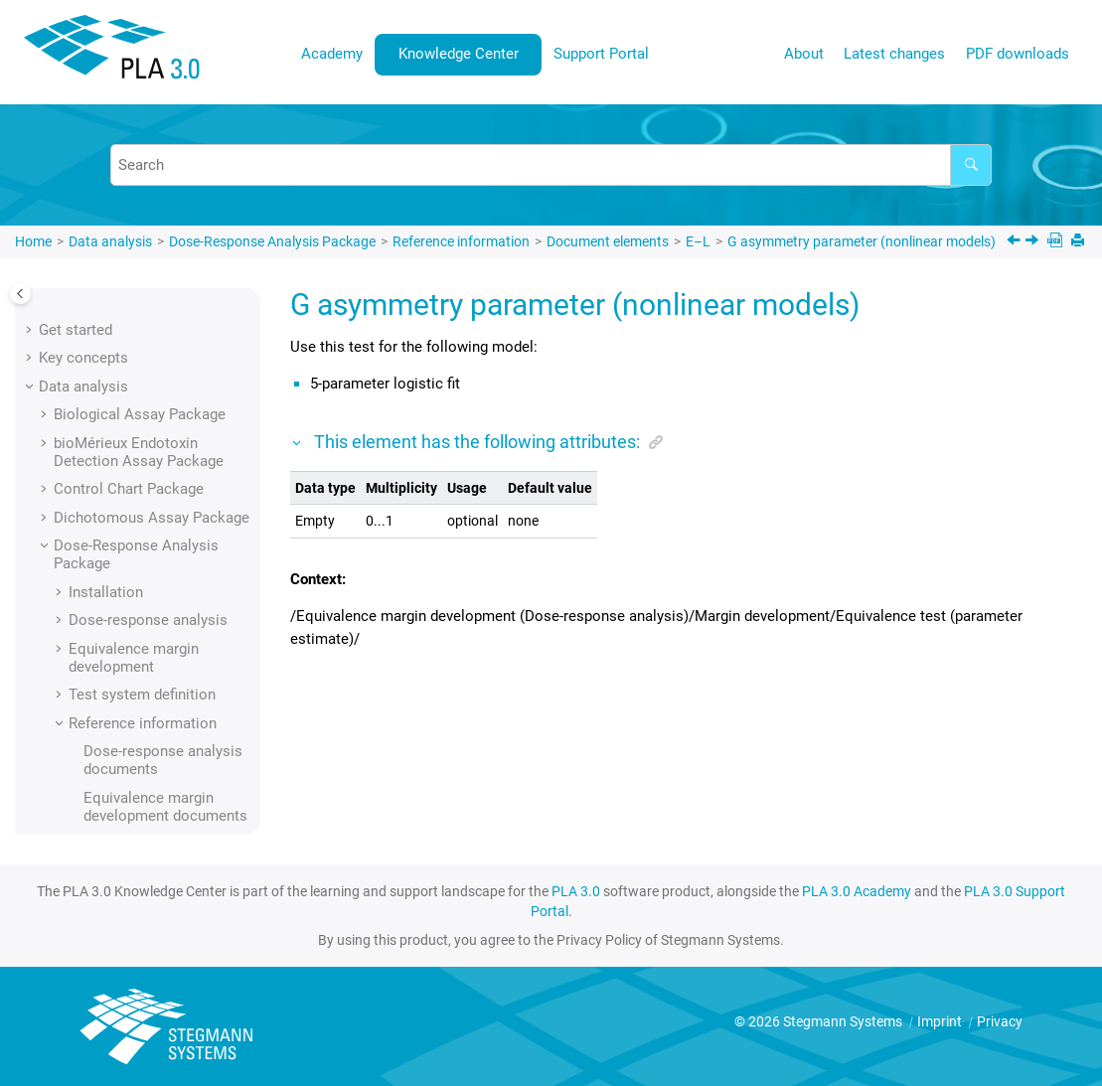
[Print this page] (1079, 242)
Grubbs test (151, 646)
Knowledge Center (458, 54)
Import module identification (162, 740)
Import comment (169, 702)
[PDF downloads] (1056, 242)
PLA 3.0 (575, 891)
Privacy (1000, 1021)
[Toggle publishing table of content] (20, 293)
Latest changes (894, 54)
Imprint (941, 1021)
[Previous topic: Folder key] (1016, 242)
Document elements (608, 241)
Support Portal (601, 54)
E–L (698, 241)
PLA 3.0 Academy (856, 891)
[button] (105, 327)
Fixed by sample (166, 383)
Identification (156, 675)
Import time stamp (174, 777)
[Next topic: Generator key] (1033, 242)
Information (152, 806)
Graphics (142, 618)
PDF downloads (1017, 54)
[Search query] (551, 165)
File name (145, 356)
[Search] (971, 165)
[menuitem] (332, 54)
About (804, 54)
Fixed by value (159, 412)
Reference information (461, 241)
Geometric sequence (182, 589)
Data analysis (110, 241)
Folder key (147, 440)
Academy (332, 54)
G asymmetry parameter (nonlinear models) (861, 241)
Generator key (159, 561)
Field (129, 327)
